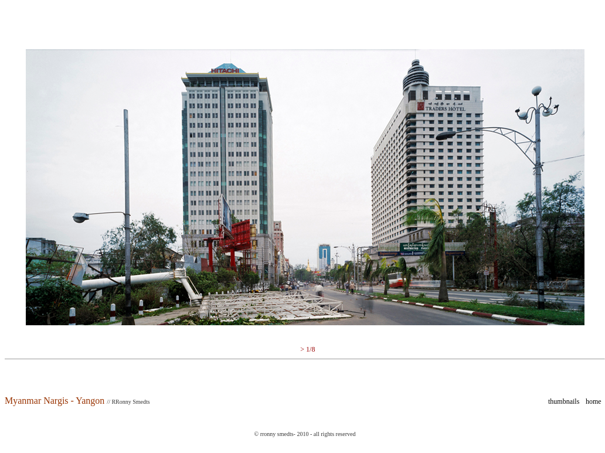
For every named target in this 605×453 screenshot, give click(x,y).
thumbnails (563, 401)
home (593, 401)
